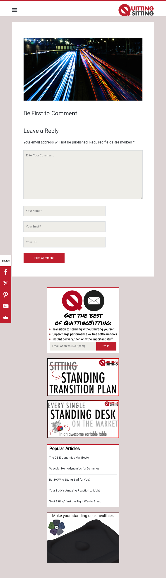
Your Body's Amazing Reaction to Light (74, 490)
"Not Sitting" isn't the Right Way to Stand (75, 501)
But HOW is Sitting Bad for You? (70, 479)
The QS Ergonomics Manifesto (69, 457)
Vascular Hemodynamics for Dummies (74, 468)
